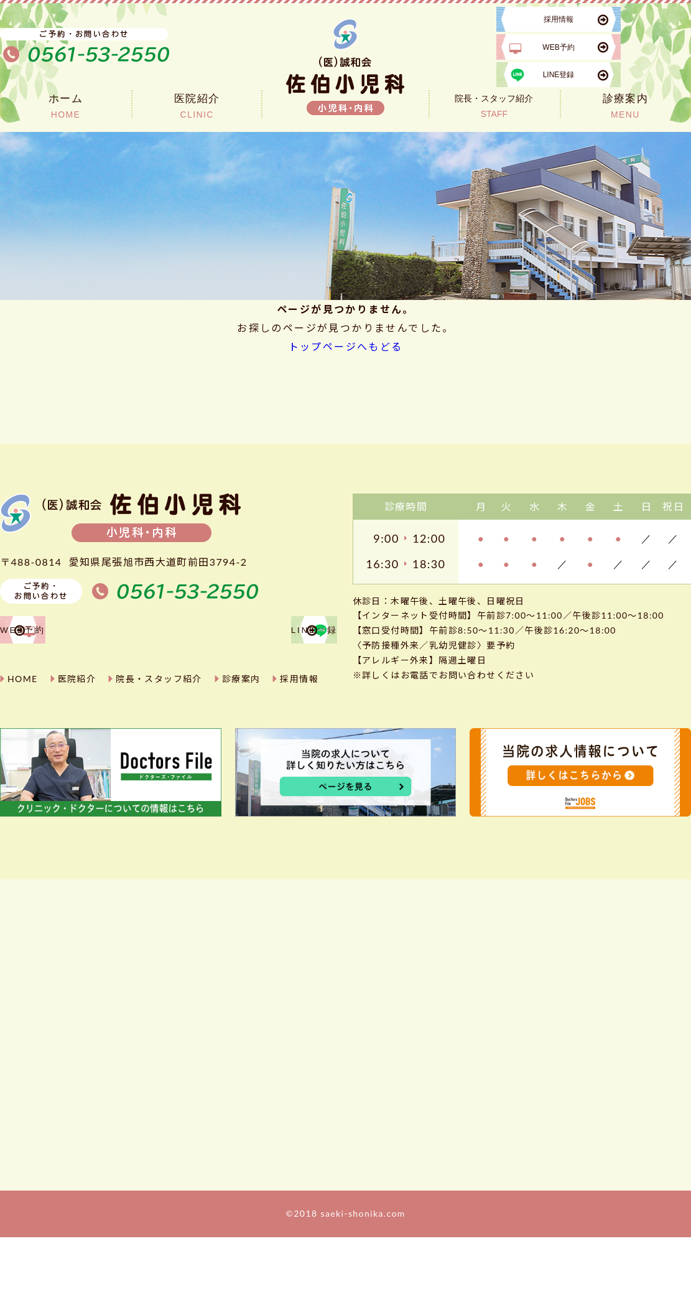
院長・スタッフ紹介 (159, 731)
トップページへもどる (346, 346)
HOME (22, 731)
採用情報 (299, 731)
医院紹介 (77, 731)
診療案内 (241, 731)
